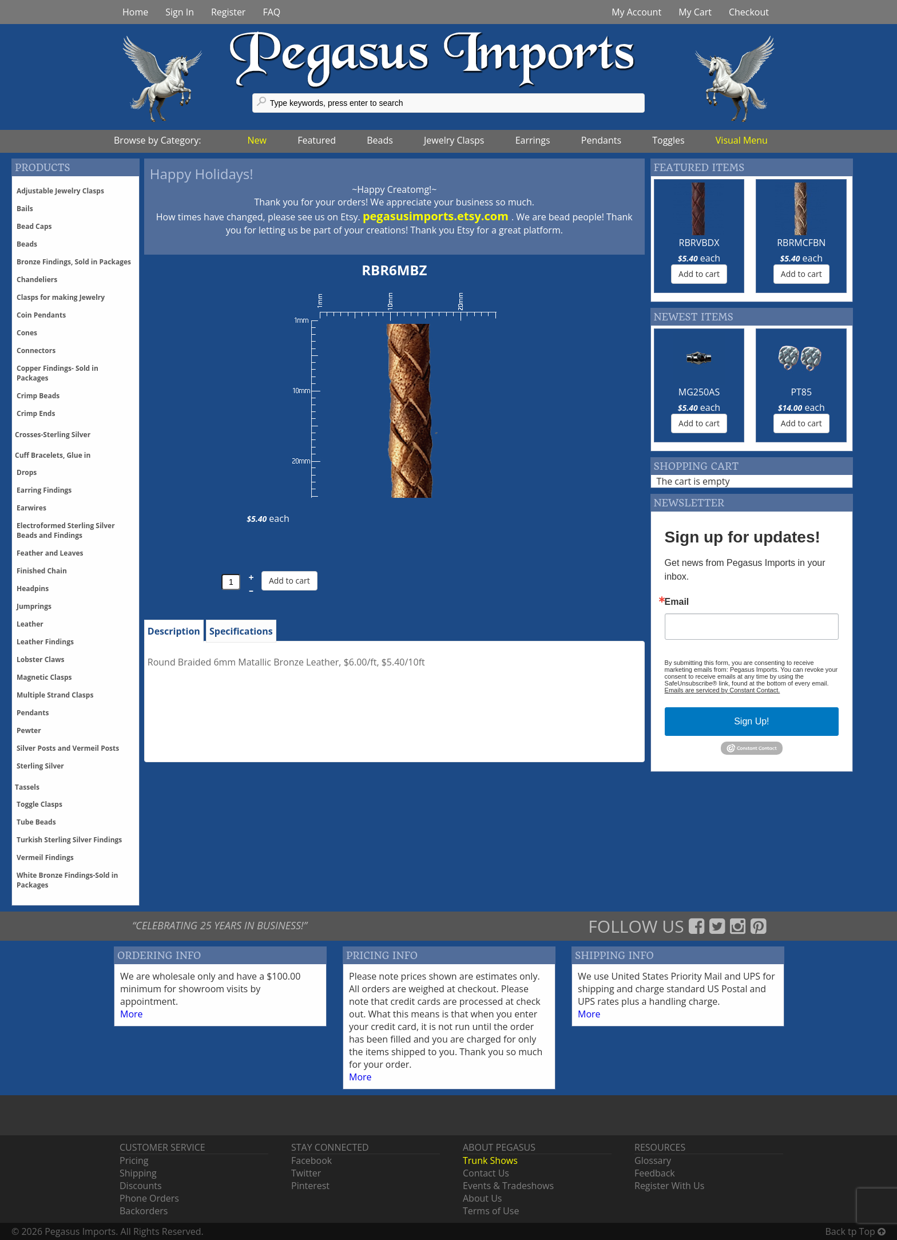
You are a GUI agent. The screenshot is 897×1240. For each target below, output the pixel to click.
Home (135, 12)
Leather (30, 624)
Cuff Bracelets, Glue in (52, 455)
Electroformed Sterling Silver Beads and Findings (66, 530)
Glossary (652, 1160)
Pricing (134, 1160)
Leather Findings (45, 642)
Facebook (311, 1160)
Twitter (306, 1173)
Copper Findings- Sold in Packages (57, 373)
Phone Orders (149, 1198)
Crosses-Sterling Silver (52, 434)
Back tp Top (855, 1231)
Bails (25, 208)
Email (677, 602)
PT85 (801, 392)
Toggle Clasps (39, 804)
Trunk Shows (490, 1160)
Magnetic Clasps (44, 677)
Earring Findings (44, 490)
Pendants (601, 140)
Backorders (144, 1211)
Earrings (532, 140)
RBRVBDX (699, 242)
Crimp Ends (36, 413)
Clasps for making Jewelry (61, 297)
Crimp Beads (38, 396)
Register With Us (669, 1185)
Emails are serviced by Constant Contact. (722, 690)
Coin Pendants (41, 315)
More (131, 1014)
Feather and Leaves (50, 553)
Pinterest (310, 1185)
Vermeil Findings (45, 857)
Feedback (654, 1173)
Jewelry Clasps (454, 140)
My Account (636, 12)
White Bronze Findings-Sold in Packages (67, 880)
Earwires (31, 508)
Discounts (141, 1185)
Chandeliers (37, 279)
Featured (316, 140)
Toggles (668, 140)
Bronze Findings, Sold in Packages (74, 262)
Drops (27, 472)
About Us (482, 1198)
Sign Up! (751, 721)
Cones (27, 333)
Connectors (36, 350)
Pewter (29, 730)
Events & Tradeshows (508, 1185)
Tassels (27, 787)
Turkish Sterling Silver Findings (69, 840)
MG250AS (699, 392)
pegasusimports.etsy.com (437, 216)
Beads (380, 140)
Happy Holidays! (201, 173)
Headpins (33, 588)
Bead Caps (34, 226)
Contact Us (486, 1173)
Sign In (179, 12)
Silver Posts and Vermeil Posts (68, 748)
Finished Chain (42, 571)
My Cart (695, 12)
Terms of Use (491, 1211)
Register (228, 12)
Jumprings (34, 606)
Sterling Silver (40, 766)
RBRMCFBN (801, 242)
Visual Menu (742, 140)
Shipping (138, 1173)
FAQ (271, 12)
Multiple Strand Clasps (55, 695)
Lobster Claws (40, 659)
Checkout (749, 12)
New (257, 140)
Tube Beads (36, 822)
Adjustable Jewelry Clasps (60, 191)
